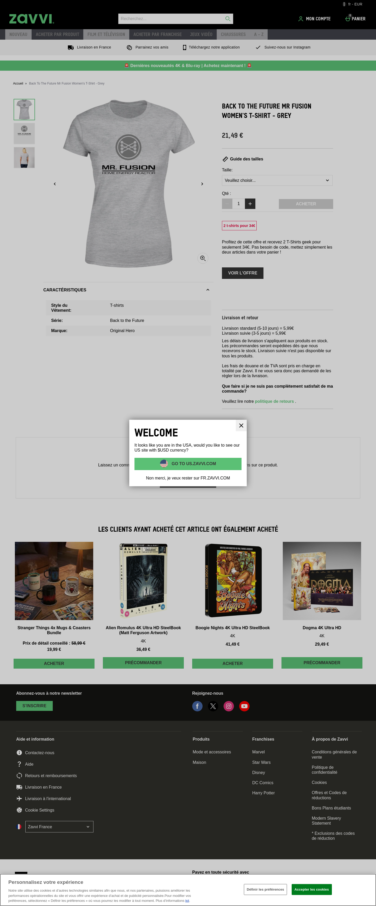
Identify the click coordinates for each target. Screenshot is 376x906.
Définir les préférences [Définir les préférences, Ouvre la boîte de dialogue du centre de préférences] (265, 889)
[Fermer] (367, 889)
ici (187, 901)
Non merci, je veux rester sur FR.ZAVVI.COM (188, 478)
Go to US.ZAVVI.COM (193, 463)
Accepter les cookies (312, 889)
